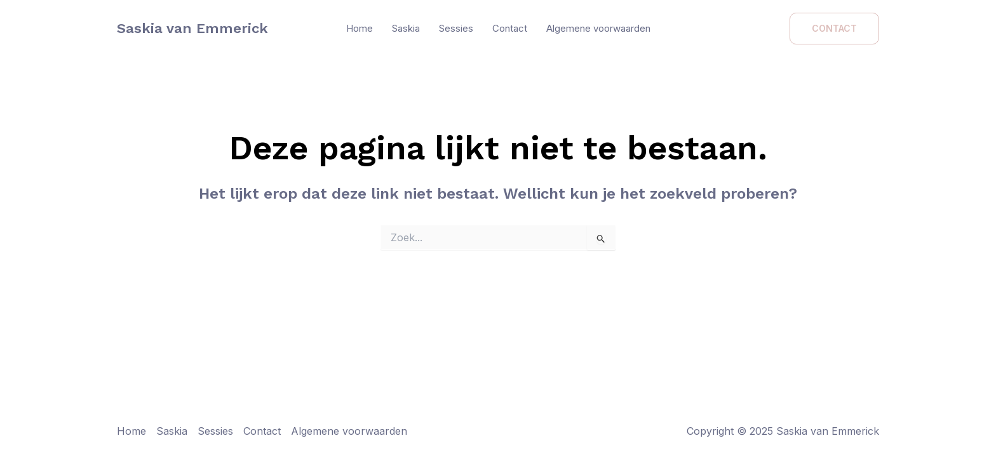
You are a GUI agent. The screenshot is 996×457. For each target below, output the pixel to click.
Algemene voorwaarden (598, 28)
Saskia (406, 28)
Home (359, 28)
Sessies (456, 28)
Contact (509, 28)
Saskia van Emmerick (192, 28)
